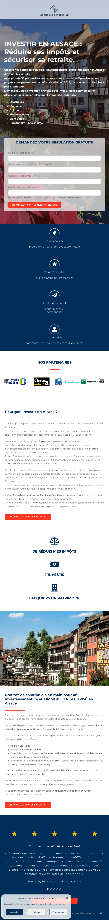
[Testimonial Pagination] (48, 889)
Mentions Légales (90, 913)
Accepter (14, 912)
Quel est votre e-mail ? (21, 176)
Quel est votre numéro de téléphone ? (30, 164)
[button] (67, 898)
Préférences (58, 912)
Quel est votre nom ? (20, 152)
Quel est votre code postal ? (23, 187)
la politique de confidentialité (71, 197)
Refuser (36, 912)
